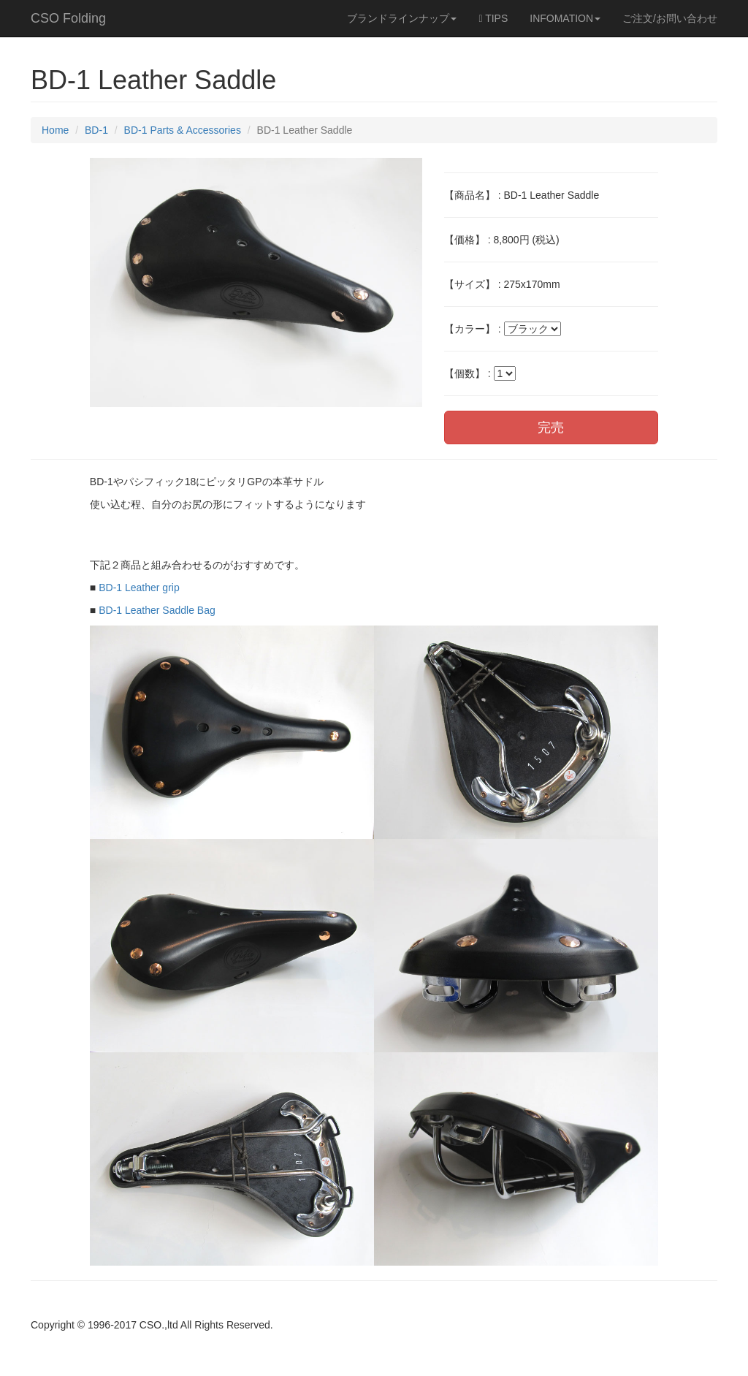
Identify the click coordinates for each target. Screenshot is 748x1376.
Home (55, 130)
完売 (551, 427)
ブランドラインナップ (402, 18)
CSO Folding (68, 18)
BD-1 (96, 130)
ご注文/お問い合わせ (669, 18)
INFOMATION (565, 18)
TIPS (493, 18)
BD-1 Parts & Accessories (182, 130)
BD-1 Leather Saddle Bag (157, 610)
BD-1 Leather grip (139, 587)
